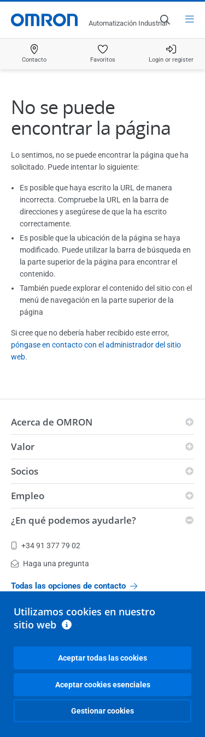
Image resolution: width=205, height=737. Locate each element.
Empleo (27, 495)
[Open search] (164, 19)
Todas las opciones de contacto (74, 586)
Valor (22, 446)
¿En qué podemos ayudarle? (73, 520)
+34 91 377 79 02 (45, 545)
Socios (24, 471)
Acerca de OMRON (51, 422)
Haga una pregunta (50, 563)
